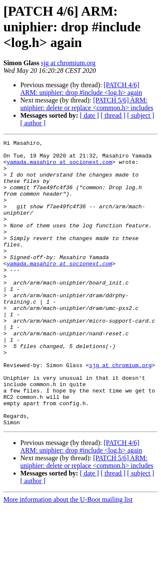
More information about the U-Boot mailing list (68, 556)
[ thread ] (113, 115)
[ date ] (89, 115)
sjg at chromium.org (68, 62)
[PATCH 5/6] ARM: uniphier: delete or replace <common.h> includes (86, 104)
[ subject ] (140, 115)
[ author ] (33, 123)
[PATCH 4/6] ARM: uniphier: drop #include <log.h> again (81, 88)
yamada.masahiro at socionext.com (59, 167)
